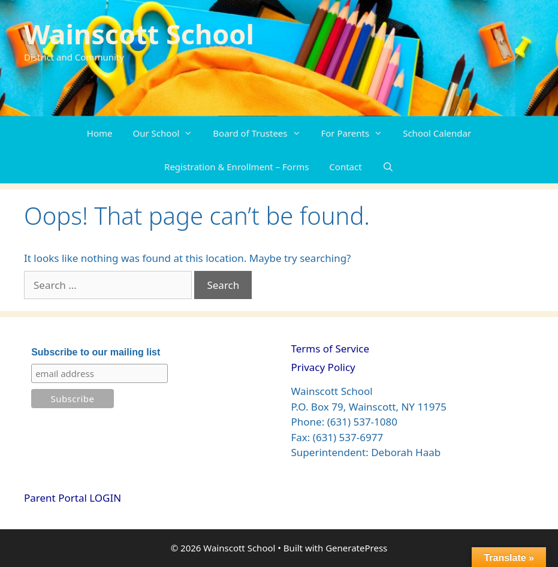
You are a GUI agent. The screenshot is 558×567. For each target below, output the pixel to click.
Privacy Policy (323, 367)
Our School (168, 133)
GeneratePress (356, 548)
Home (100, 133)
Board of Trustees (261, 133)
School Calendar (437, 133)
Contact (345, 167)
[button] (191, 133)
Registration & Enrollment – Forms (236, 167)
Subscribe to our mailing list (95, 352)
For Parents (357, 133)
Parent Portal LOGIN (72, 498)
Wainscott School (139, 34)
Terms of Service (330, 348)
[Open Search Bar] (388, 166)
